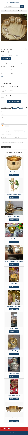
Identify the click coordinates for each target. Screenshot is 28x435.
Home (2, 10)
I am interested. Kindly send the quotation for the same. (14, 143)
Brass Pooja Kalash (14, 373)
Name (2, 111)
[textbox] (11, 55)
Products (7, 10)
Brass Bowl (14, 239)
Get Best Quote (14, 174)
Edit (17, 55)
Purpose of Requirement (6, 134)
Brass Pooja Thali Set (14, 395)
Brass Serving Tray (14, 418)
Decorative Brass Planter (14, 194)
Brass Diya (14, 283)
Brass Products (13, 10)
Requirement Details (5, 140)
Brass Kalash (14, 328)
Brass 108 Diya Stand (14, 216)
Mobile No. (3, 123)
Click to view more (5, 76)
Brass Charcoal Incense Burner (14, 261)
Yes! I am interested (14, 101)
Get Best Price (6, 58)
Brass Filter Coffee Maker (14, 306)
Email (2, 117)
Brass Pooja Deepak (14, 351)
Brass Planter (14, 172)
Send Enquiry (14, 433)
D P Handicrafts (13, 3)
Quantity (2, 129)
